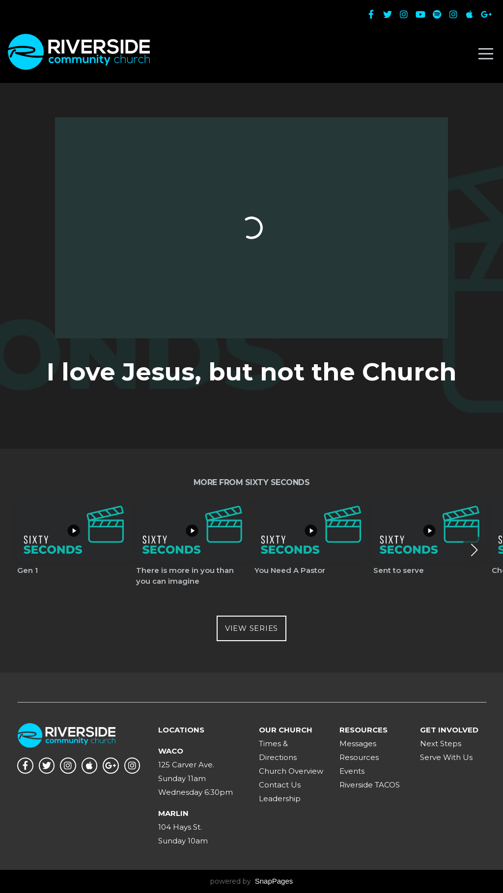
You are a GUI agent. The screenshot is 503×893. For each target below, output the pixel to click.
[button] (474, 550)
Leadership (280, 798)
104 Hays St (179, 827)
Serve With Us (446, 757)
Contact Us (280, 784)
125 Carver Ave (185, 764)
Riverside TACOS (369, 784)
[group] (73, 544)
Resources (359, 757)
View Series (251, 628)
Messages (357, 743)
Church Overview (291, 771)
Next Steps (440, 743)
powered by (251, 881)
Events (351, 771)
